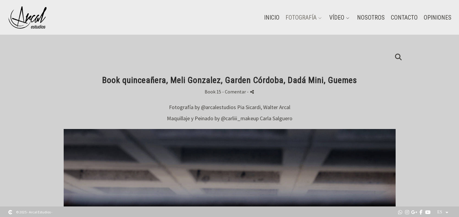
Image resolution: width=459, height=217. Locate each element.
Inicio (271, 17)
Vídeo (336, 17)
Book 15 (213, 92)
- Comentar (234, 92)
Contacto (404, 17)
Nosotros (371, 17)
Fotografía (301, 17)
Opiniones (437, 17)
